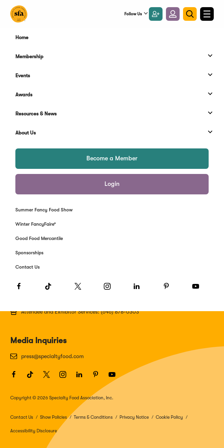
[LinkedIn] (139, 289)
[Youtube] (198, 289)
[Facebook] (21, 289)
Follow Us (133, 14)
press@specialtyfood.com (47, 356)
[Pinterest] (169, 289)
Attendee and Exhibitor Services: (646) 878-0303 (74, 311)
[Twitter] (80, 289)
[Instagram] (110, 289)
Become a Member (112, 158)
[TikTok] (51, 289)
